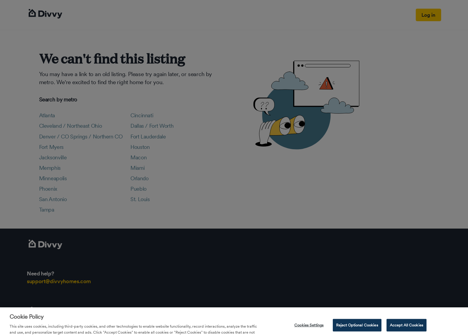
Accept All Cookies (406, 329)
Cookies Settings (309, 329)
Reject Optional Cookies (357, 329)
